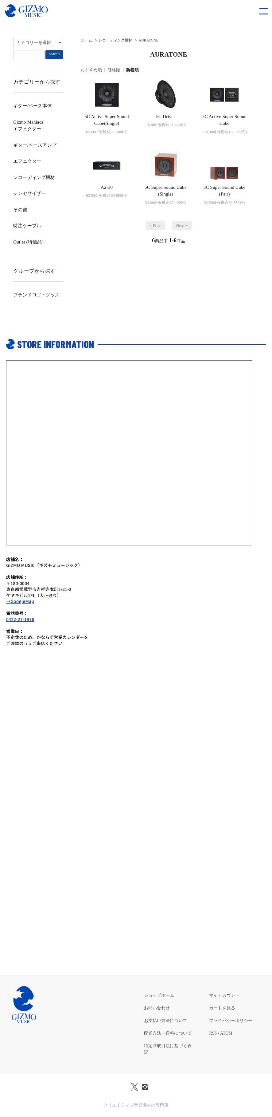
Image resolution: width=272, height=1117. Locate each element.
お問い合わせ (157, 1008)
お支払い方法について (165, 1020)
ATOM (226, 1033)
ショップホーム (159, 995)
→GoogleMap (20, 601)
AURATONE (148, 40)
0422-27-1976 (20, 619)
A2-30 (107, 187)
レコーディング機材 (115, 40)
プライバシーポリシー (230, 1020)
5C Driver (165, 116)
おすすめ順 (91, 70)
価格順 (113, 70)
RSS (213, 1033)
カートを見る (222, 1008)
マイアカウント (224, 995)
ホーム (86, 40)
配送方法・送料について (168, 1033)
